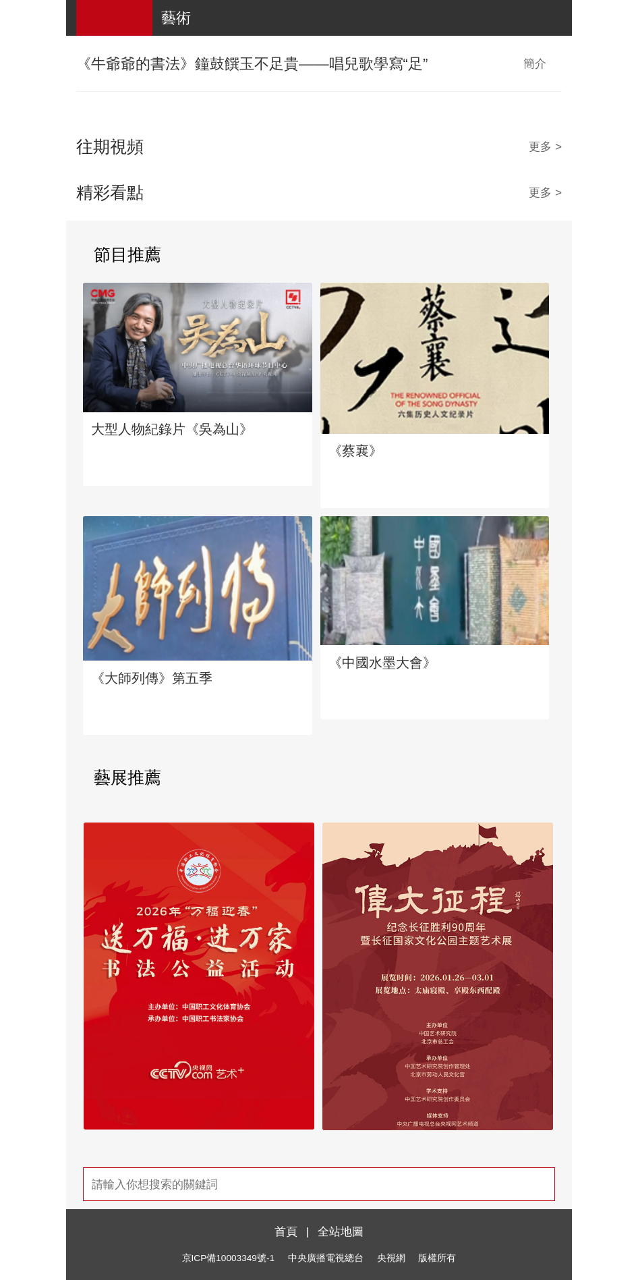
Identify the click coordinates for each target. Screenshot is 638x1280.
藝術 (176, 17)
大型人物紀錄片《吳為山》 (172, 429)
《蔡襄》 (355, 450)
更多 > (545, 146)
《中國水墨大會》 (382, 662)
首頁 (285, 1231)
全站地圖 (341, 1231)
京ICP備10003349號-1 (228, 1258)
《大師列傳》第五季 (151, 678)
